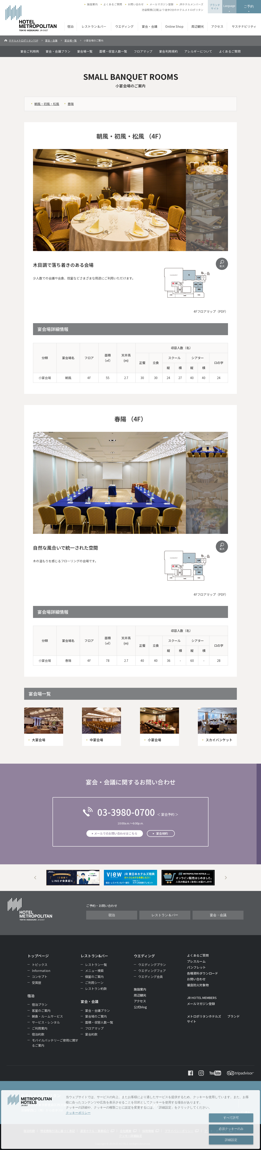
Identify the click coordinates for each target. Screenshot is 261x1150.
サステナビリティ (244, 26)
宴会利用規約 (168, 51)
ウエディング (124, 26)
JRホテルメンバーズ (191, 4)
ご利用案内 (39, 1028)
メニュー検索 (94, 970)
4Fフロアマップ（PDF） (211, 311)
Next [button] (225, 877)
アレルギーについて (198, 51)
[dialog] (130, 1119)
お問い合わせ (136, 4)
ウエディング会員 (150, 976)
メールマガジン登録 (161, 4)
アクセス (217, 26)
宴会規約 (162, 833)
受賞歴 (36, 982)
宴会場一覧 (70, 40)
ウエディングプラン (152, 964)
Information (41, 970)
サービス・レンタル (46, 1022)
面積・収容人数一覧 (113, 51)
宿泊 (70, 26)
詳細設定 (231, 1140)
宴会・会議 (149, 26)
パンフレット (196, 967)
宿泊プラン (39, 1004)
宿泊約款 (38, 1034)
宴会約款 (91, 1034)
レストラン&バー (94, 955)
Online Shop (174, 26)
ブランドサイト (215, 6)
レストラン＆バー (94, 26)
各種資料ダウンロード (202, 973)
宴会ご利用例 (29, 51)
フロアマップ (143, 51)
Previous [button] (35, 877)
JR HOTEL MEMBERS (202, 997)
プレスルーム (196, 961)
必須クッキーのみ (231, 1128)
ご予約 (249, 6)
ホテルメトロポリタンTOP (23, 40)
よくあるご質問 (112, 4)
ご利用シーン (94, 982)
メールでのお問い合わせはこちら (115, 833)
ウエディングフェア (152, 970)
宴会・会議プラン (58, 51)
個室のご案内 (94, 976)
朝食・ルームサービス (47, 1016)
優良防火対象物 (198, 985)
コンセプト (39, 976)
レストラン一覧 (96, 964)
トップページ (38, 955)
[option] (73, 877)
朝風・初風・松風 (46, 104)
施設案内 (92, 4)
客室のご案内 (41, 1010)
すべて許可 (231, 1117)
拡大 (222, 266)
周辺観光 (197, 26)
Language (229, 6)
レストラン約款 (96, 988)
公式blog (140, 1007)
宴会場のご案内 (96, 1016)
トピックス (39, 964)
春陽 (71, 104)
